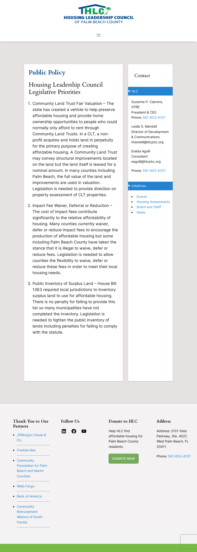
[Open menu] (98, 35)
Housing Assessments (153, 202)
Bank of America (29, 496)
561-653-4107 (154, 117)
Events (142, 197)
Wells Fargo (25, 486)
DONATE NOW (123, 458)
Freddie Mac (26, 450)
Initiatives (139, 186)
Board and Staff (149, 207)
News (141, 212)
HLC (135, 91)
